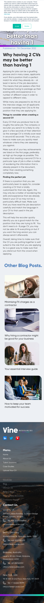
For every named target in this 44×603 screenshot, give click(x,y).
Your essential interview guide (21, 369)
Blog (5, 490)
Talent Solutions (9, 462)
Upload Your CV (10, 470)
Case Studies (8, 466)
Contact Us (8, 494)
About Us (7, 458)
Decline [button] (27, 26)
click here (7, 14)
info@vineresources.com (13, 524)
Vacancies (7, 486)
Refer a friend (8, 498)
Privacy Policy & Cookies (13, 502)
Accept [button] (17, 26)
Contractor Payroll (11, 506)
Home (5, 454)
